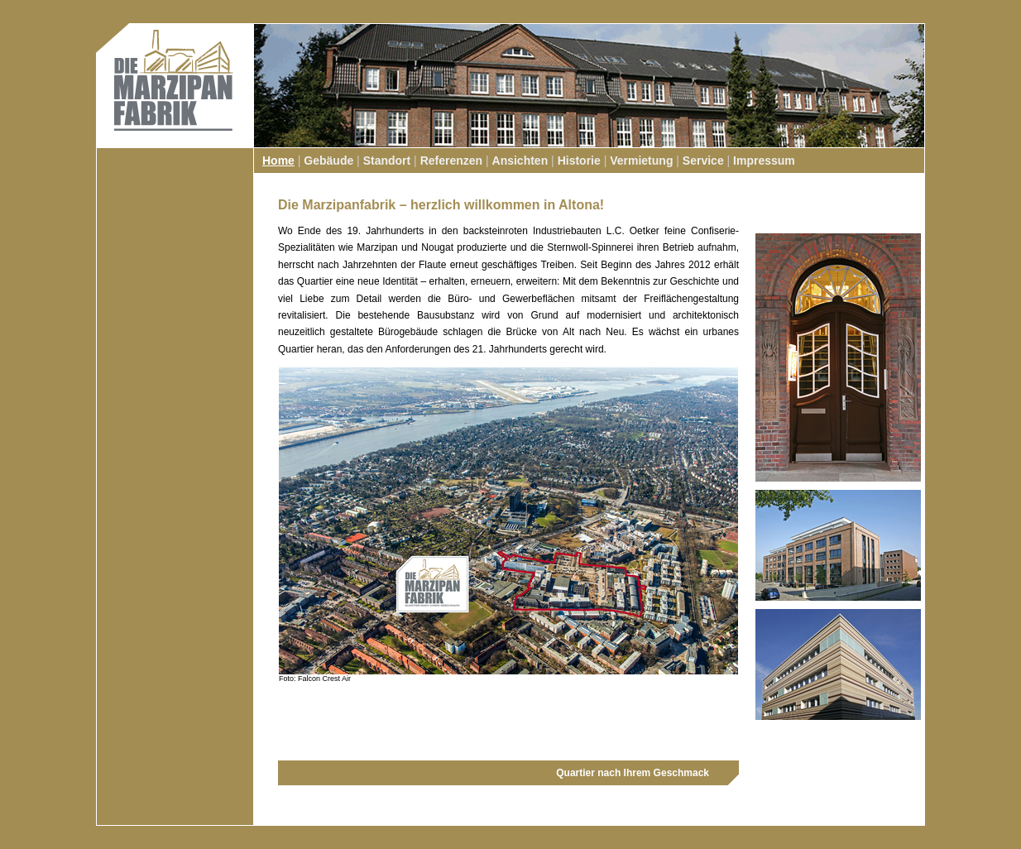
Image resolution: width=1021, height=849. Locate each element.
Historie (579, 160)
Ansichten (520, 160)
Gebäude (328, 160)
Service (703, 160)
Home (278, 160)
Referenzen (451, 160)
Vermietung (641, 160)
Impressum (764, 160)
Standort (387, 160)
